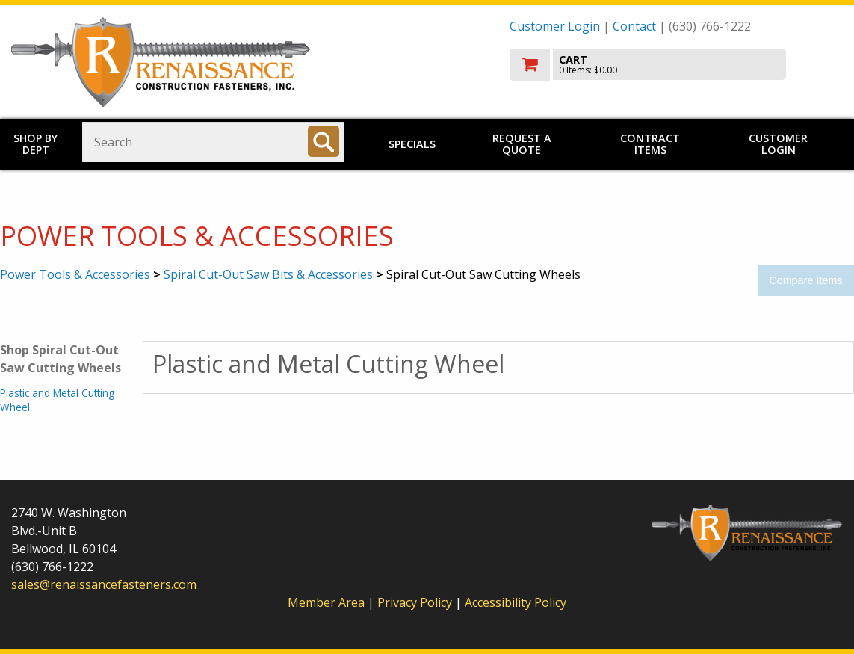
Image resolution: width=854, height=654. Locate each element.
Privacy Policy (416, 602)
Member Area (326, 602)
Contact (634, 26)
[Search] (323, 141)
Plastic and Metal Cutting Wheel (57, 399)
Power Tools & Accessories (75, 274)
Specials (412, 144)
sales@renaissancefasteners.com (104, 584)
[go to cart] (676, 65)
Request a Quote (521, 144)
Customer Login (555, 26)
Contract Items (650, 144)
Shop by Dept (35, 144)
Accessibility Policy (515, 602)
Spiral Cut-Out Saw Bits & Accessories (268, 274)
